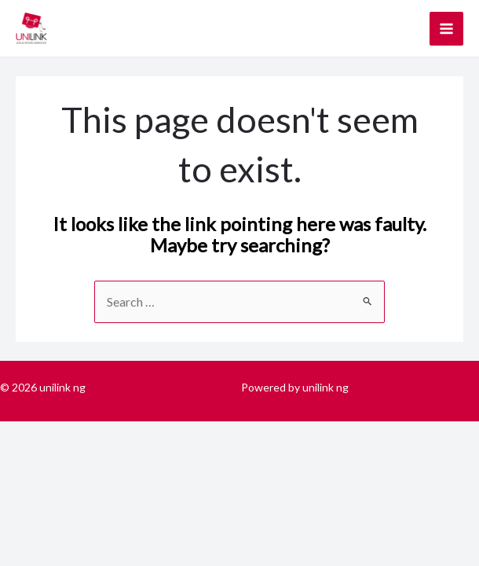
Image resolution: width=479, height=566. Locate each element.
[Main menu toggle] (446, 29)
